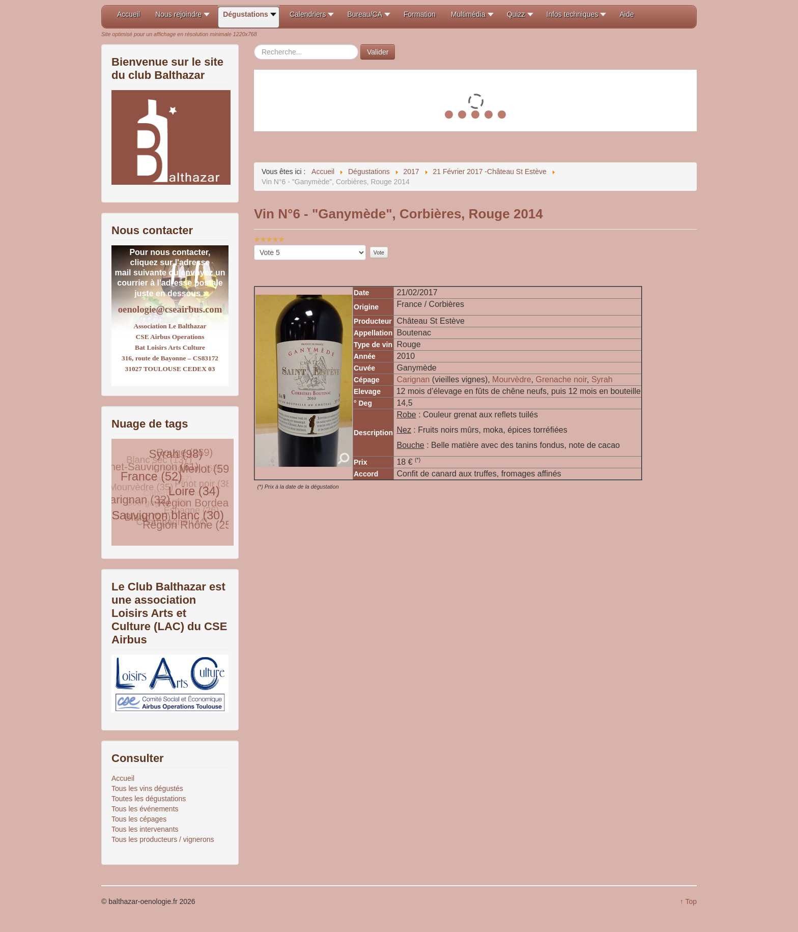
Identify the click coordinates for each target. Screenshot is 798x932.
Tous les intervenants (145, 829)
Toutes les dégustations (148, 799)
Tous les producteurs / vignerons (162, 839)
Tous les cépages (138, 819)
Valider (378, 52)
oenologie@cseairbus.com (170, 309)
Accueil (122, 778)
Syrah (602, 379)
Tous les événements (145, 809)
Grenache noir (561, 379)
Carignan (414, 379)
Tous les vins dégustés (147, 788)
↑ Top (688, 901)
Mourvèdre (511, 379)
